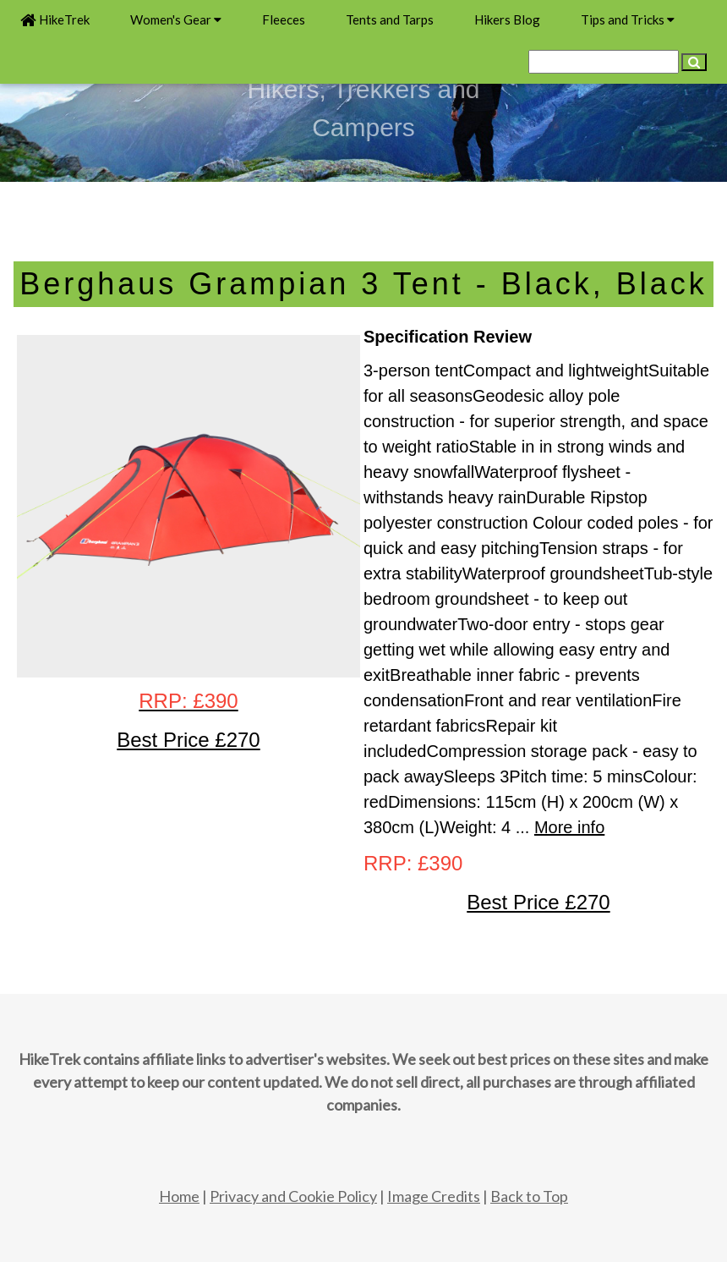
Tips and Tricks (628, 19)
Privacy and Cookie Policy (293, 1196)
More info (569, 827)
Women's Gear (175, 19)
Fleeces (283, 19)
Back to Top (529, 1196)
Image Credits (433, 1196)
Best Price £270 (538, 902)
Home (179, 1196)
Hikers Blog (507, 19)
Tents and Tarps (390, 19)
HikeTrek (55, 19)
